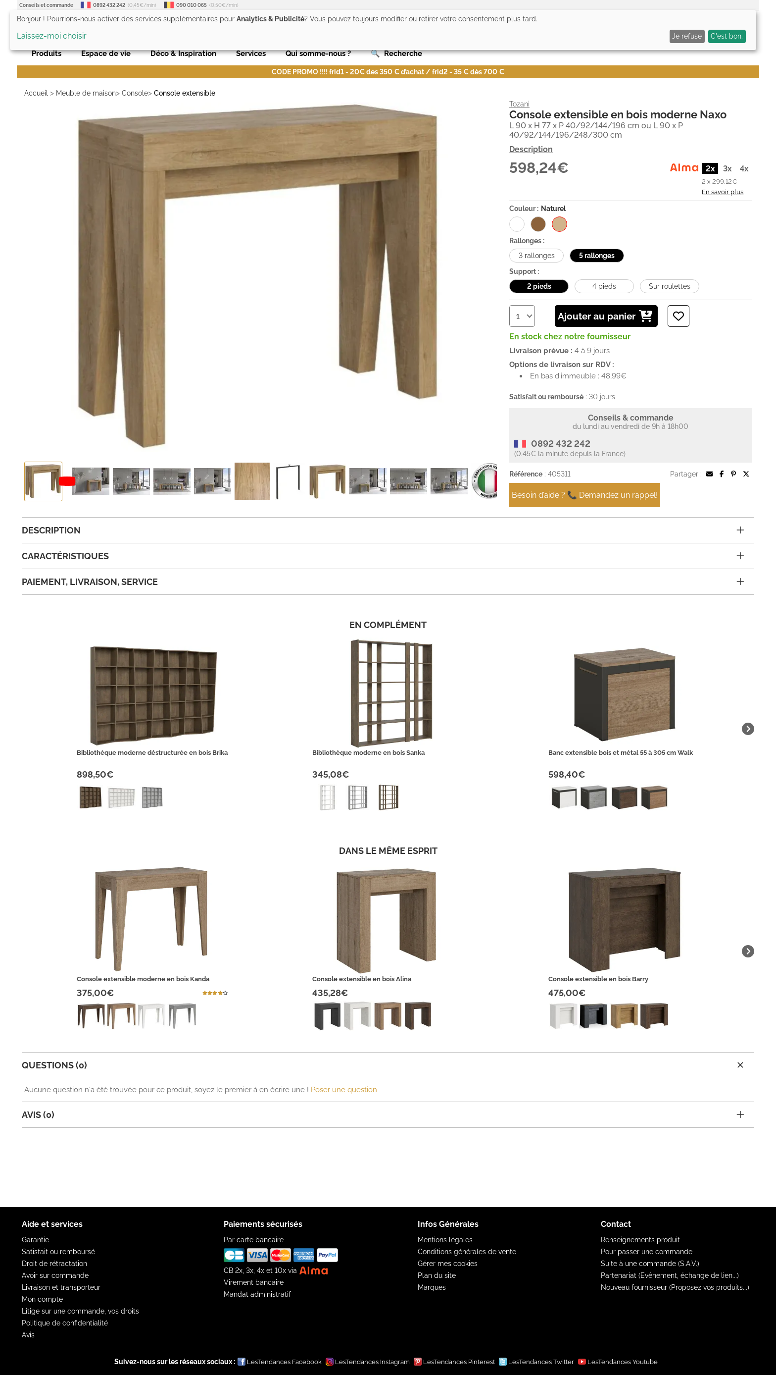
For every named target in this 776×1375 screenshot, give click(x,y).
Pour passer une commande (646, 1252)
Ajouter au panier (605, 316)
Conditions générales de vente (467, 1252)
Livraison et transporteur (61, 1287)
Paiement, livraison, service (383, 582)
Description (531, 149)
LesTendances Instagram (368, 1362)
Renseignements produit (640, 1240)
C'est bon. (727, 36)
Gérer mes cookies (448, 1264)
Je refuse (687, 36)
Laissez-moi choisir (52, 36)
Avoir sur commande (55, 1275)
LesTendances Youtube (618, 1362)
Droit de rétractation (54, 1264)
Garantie (35, 1240)
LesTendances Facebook (280, 1362)
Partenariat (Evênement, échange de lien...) (670, 1275)
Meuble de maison (86, 93)
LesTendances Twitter (536, 1362)
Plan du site (437, 1275)
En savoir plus (722, 192)
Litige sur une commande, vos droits (80, 1311)
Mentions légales (445, 1240)
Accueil (36, 93)
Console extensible (184, 93)
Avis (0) (383, 1115)
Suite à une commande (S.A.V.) (650, 1264)
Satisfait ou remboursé (58, 1252)
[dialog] (383, 30)
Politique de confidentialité (65, 1323)
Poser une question (344, 1089)
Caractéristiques (383, 556)
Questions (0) (384, 1065)
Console (135, 93)
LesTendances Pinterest (454, 1362)
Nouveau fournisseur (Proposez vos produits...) (675, 1287)
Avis (28, 1335)
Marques (432, 1287)
